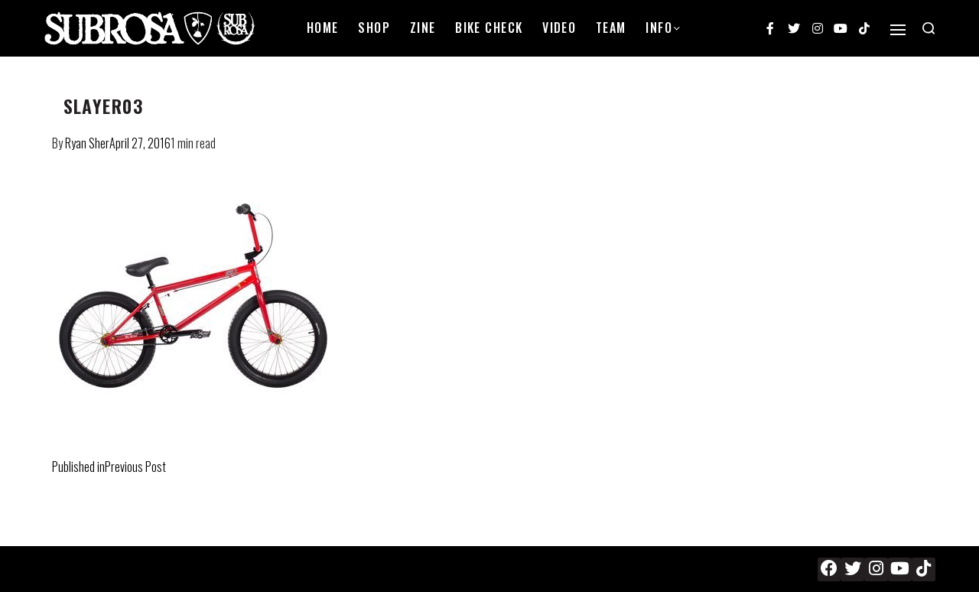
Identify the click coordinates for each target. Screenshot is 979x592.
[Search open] (928, 28)
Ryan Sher (87, 143)
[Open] (898, 30)
